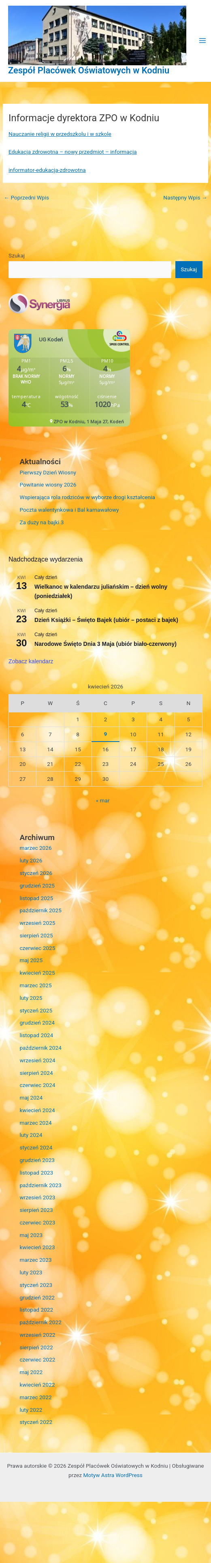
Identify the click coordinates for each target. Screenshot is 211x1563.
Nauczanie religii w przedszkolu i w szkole (60, 134)
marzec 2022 (35, 1397)
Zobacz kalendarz (31, 661)
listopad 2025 (36, 898)
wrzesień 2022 (37, 1334)
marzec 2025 (35, 985)
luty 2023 (30, 1272)
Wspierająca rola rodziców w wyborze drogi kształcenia (87, 497)
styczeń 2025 (35, 1010)
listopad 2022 (36, 1309)
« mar (103, 800)
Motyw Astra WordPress (113, 1475)
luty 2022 (30, 1409)
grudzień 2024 (37, 1022)
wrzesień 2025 (37, 923)
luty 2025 (30, 998)
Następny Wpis (185, 197)
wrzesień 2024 (37, 1060)
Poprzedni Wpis (26, 197)
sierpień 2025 (36, 935)
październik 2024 (40, 1047)
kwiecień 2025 (37, 972)
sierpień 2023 (36, 1210)
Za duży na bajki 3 (41, 522)
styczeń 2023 (35, 1285)
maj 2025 (31, 960)
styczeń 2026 (35, 873)
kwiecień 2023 (37, 1247)
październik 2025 (40, 910)
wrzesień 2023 (37, 1197)
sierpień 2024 (36, 1073)
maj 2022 (31, 1372)
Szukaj (17, 255)
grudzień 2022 (37, 1297)
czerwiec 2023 (37, 1222)
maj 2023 (31, 1235)
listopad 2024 (36, 1035)
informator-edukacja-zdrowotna (47, 170)
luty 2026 (30, 860)
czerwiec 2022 (37, 1359)
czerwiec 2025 (37, 948)
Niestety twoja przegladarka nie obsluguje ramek (69, 378)
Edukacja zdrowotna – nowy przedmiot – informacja (73, 151)
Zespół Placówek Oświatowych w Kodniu (88, 70)
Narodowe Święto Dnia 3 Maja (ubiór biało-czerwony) (105, 644)
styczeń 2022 (35, 1422)
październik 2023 (40, 1185)
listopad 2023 (36, 1172)
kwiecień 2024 (37, 1110)
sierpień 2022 (36, 1347)
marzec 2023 (35, 1259)
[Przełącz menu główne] (202, 40)
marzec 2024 (35, 1122)
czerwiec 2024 (37, 1085)
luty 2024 (30, 1135)
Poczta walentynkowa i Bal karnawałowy (69, 509)
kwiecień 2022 (37, 1384)
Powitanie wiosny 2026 (47, 484)
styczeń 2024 (35, 1147)
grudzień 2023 (37, 1160)
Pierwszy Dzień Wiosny (47, 472)
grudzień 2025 (37, 885)
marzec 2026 (35, 848)
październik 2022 (40, 1322)
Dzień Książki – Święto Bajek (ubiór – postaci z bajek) (106, 620)
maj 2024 (31, 1097)
